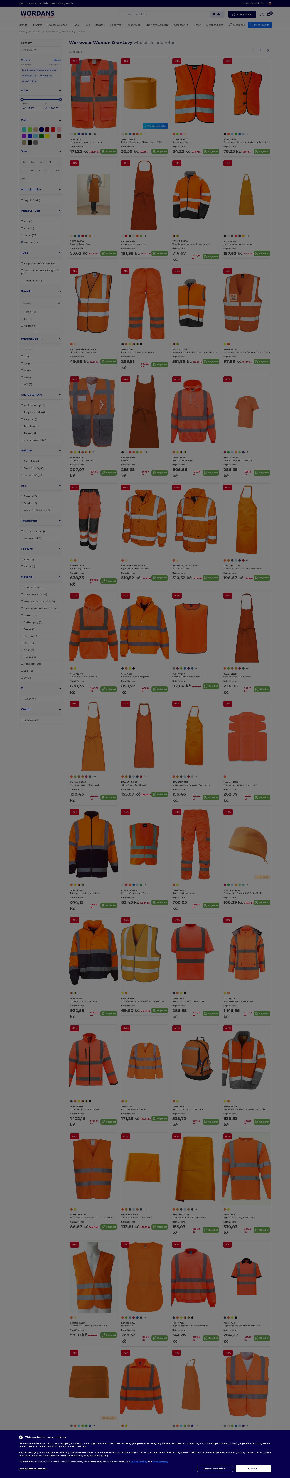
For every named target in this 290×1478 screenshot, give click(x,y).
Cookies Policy (138, 1461)
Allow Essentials (215, 1468)
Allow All (253, 1468)
